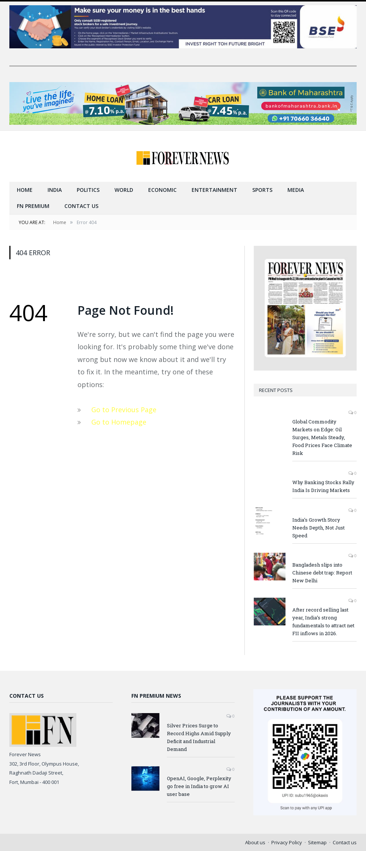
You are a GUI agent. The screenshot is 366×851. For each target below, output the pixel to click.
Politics (88, 189)
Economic (162, 189)
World (124, 189)
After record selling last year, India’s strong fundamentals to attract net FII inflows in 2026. (323, 621)
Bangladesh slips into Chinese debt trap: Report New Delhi (322, 572)
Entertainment (214, 189)
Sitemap (317, 842)
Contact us (81, 205)
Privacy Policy (286, 842)
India (55, 189)
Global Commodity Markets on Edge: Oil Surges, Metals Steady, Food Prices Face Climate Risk (322, 437)
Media (295, 189)
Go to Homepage (118, 421)
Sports (262, 189)
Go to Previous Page (123, 409)
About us (255, 842)
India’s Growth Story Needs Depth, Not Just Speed (318, 527)
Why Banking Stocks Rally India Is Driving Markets (323, 486)
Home (25, 189)
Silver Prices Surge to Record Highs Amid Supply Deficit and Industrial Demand (199, 737)
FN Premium (33, 205)
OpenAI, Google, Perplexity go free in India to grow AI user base (199, 786)
